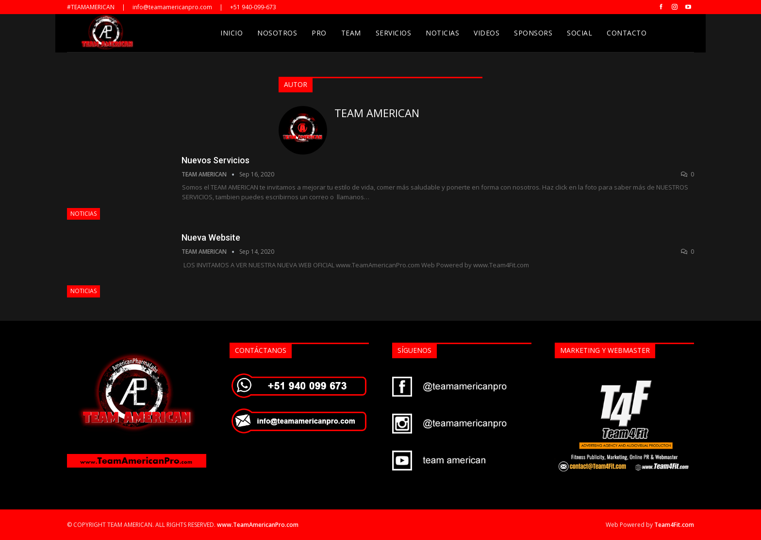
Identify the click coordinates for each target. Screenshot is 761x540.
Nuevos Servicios (215, 160)
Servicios (394, 32)
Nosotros (277, 32)
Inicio (231, 32)
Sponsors (533, 32)
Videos (486, 32)
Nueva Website (211, 237)
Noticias (442, 32)
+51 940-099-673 (253, 7)
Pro (319, 32)
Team (351, 32)
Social (579, 32)
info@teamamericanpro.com (172, 7)
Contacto (626, 32)
